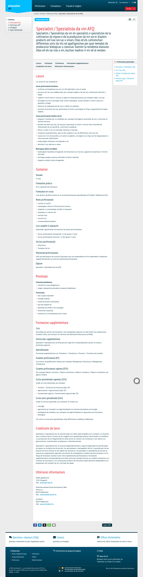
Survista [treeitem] (11, 19)
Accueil (36, 14)
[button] (35, 525)
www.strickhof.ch (47, 504)
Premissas (59, 63)
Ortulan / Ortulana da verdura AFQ (125, 74)
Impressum (131, 568)
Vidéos (34, 557)
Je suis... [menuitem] (131, 8)
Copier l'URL (107, 525)
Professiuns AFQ (52, 14)
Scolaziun (48, 63)
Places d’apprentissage (19, 554)
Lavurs (38, 63)
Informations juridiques (120, 568)
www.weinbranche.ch (48, 494)
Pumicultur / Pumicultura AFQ (125, 67)
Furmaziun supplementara (77, 63)
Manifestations (37, 560)
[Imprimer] (130, 19)
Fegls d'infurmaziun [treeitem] (16, 30)
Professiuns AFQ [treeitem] (15, 23)
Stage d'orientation (18, 557)
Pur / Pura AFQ (120, 70)
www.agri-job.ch (46, 483)
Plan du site (109, 568)
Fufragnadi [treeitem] (13, 27)
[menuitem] (41, 5)
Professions (15, 560)
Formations (35, 554)
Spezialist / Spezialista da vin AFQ (71, 14)
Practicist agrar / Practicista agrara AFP (125, 79)
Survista (42, 14)
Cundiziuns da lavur (44, 66)
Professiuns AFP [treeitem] (15, 25)
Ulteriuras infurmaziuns (64, 66)
